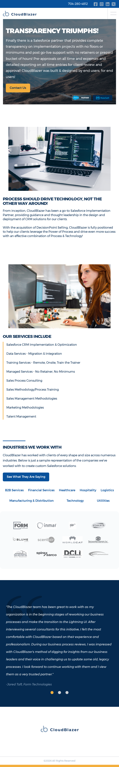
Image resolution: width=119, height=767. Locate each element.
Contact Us (18, 88)
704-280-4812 (78, 4)
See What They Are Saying (26, 477)
